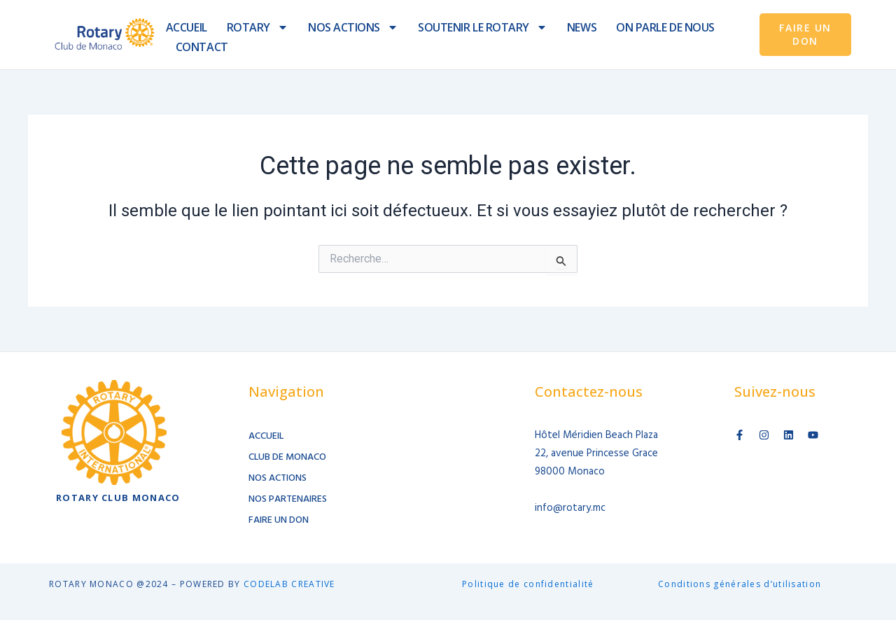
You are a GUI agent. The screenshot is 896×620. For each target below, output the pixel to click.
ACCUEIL (186, 27)
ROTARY (257, 27)
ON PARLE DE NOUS (665, 27)
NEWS (581, 27)
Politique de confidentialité (528, 584)
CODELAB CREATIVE (289, 584)
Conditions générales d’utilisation (739, 584)
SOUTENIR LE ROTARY (482, 27)
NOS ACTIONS (353, 27)
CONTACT (202, 47)
